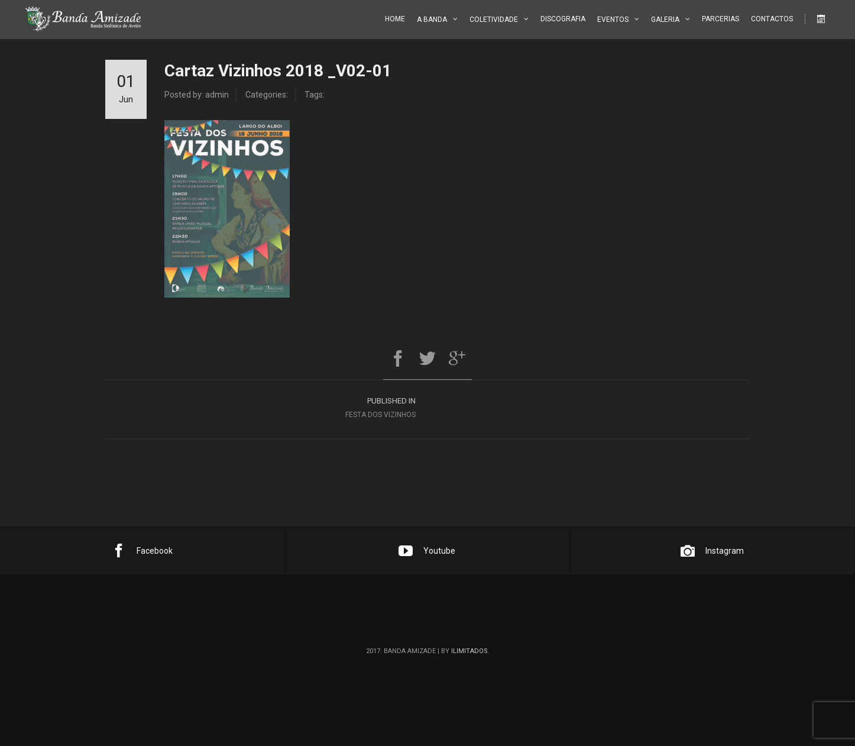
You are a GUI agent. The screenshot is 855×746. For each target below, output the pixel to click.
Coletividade (493, 19)
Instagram (712, 551)
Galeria (665, 19)
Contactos (772, 19)
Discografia (562, 19)
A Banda (432, 19)
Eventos (613, 19)
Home (395, 19)
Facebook (142, 551)
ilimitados (469, 651)
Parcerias (720, 19)
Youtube (427, 551)
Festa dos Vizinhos (266, 406)
